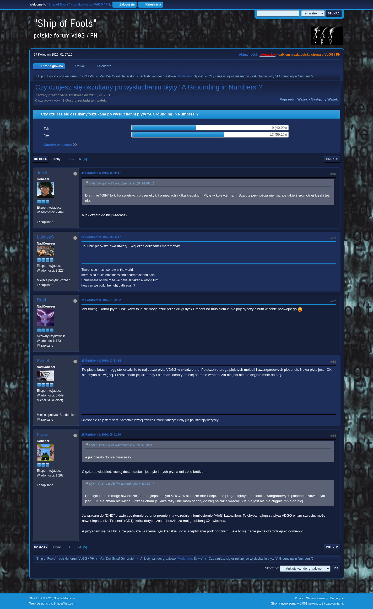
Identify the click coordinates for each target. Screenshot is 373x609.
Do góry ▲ (337, 598)
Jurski (42, 172)
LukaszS (45, 237)
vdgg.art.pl (267, 54)
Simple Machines (64, 598)
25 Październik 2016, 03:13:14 (101, 360)
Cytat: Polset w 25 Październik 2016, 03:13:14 (122, 484)
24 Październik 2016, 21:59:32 (101, 299)
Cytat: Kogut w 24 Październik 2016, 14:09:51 (121, 183)
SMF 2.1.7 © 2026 (40, 598)
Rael (41, 300)
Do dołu (40, 159)
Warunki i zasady (317, 598)
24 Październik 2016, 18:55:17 (101, 237)
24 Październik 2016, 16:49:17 (101, 172)
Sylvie (198, 76)
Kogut (42, 434)
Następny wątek (324, 99)
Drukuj (332, 159)
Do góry (41, 547)
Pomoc (299, 598)
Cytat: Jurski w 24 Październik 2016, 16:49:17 (121, 445)
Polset (43, 360)
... (73, 159)
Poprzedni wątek (293, 99)
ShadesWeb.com (64, 603)
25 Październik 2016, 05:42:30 (101, 434)
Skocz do (271, 568)
